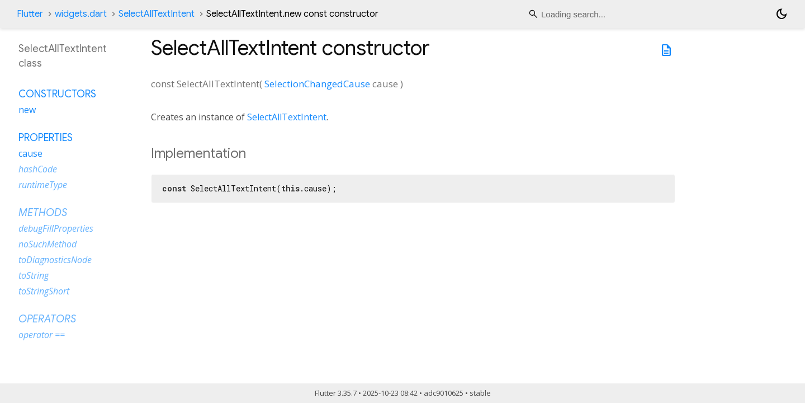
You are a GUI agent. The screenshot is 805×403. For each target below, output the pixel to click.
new (27, 110)
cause (30, 153)
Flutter (30, 14)
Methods (42, 213)
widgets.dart (81, 14)
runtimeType (42, 185)
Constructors (57, 94)
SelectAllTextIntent (157, 14)
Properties (45, 138)
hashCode (37, 169)
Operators (47, 319)
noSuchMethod (47, 244)
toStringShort (43, 291)
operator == (41, 335)
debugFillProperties (55, 228)
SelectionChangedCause (317, 83)
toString (33, 275)
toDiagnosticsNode (55, 260)
